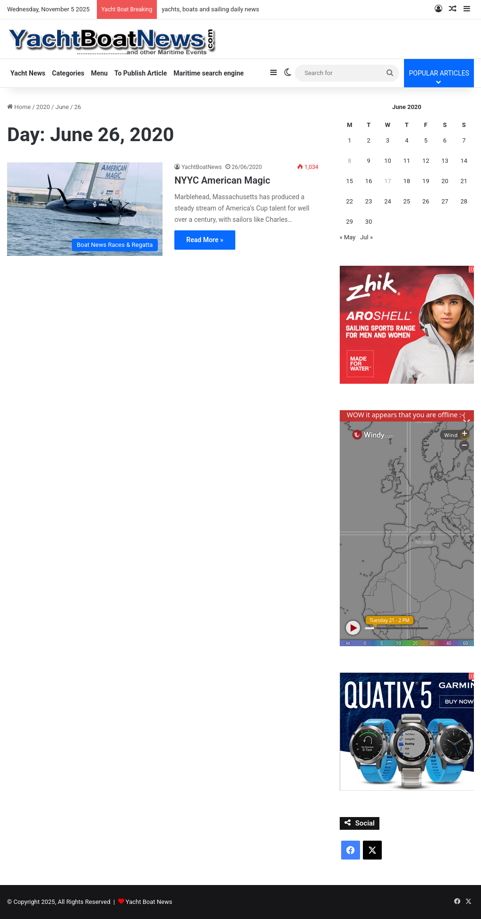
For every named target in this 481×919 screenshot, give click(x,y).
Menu (99, 73)
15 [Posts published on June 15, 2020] (349, 181)
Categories (68, 73)
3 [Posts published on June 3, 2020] (387, 140)
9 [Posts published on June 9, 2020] (368, 160)
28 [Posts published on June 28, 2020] (464, 201)
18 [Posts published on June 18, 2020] (407, 181)
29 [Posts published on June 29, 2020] (349, 221)
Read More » (204, 240)
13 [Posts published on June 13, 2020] (444, 160)
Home (19, 106)
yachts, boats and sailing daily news (210, 9)
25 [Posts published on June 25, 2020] (407, 201)
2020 (43, 106)
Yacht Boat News (149, 901)
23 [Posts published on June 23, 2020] (368, 201)
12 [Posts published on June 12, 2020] (425, 160)
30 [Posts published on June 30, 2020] (368, 221)
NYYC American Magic (222, 180)
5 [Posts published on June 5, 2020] (425, 140)
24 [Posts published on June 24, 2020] (387, 201)
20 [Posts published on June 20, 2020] (444, 181)
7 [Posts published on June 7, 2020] (463, 140)
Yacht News (27, 73)
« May (348, 237)
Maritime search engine (208, 73)
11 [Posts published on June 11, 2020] (407, 160)
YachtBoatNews (201, 167)
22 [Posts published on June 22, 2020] (349, 201)
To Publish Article (140, 73)
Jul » (366, 237)
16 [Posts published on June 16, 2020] (368, 181)
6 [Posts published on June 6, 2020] (445, 140)
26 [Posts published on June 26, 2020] (425, 201)
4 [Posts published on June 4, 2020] (406, 140)
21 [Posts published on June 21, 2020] (464, 181)
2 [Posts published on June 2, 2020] (368, 140)
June (62, 106)
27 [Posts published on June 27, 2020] (444, 201)
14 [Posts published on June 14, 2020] (464, 160)
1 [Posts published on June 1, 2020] (349, 140)
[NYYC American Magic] (85, 209)
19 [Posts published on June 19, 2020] (425, 181)
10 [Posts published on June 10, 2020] (387, 160)
